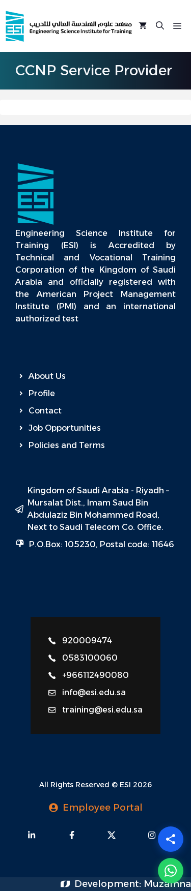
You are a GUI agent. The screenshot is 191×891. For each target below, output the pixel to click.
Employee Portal (103, 807)
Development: (109, 883)
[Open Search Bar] (160, 26)
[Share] (170, 839)
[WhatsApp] (170, 870)
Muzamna (167, 883)
